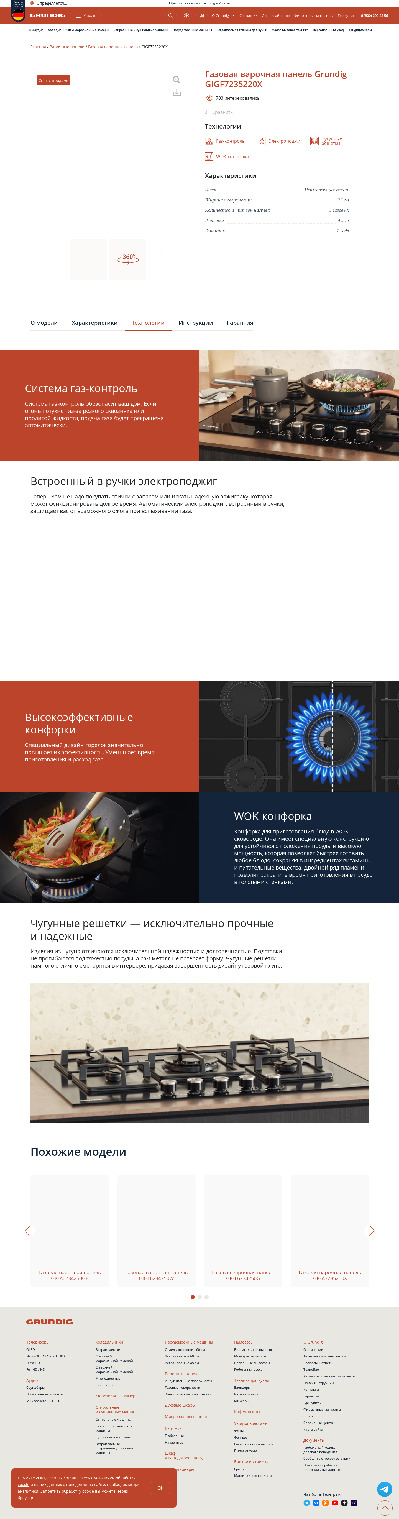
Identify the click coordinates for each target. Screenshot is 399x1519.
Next (371, 1231)
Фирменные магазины (313, 15)
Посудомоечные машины (192, 30)
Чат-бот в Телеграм (322, 1494)
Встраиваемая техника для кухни (241, 30)
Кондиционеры (360, 30)
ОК (160, 1488)
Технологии (148, 322)
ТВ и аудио (35, 30)
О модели (44, 322)
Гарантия (240, 322)
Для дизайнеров (276, 15)
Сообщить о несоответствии (327, 1458)
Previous (28, 1231)
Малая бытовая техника (290, 30)
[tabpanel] (69, 1231)
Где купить (347, 15)
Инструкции (196, 322)
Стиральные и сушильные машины (141, 30)
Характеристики (95, 322)
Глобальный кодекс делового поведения (320, 1449)
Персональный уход (328, 30)
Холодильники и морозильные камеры (78, 30)
